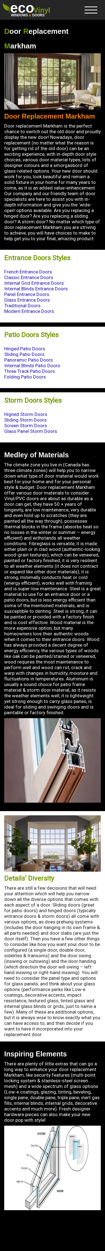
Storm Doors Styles (33, 400)
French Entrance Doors (28, 272)
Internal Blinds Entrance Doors (36, 288)
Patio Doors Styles (31, 335)
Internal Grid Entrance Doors (34, 283)
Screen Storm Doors (25, 425)
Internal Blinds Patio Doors (32, 365)
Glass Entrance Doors (27, 300)
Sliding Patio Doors (24, 354)
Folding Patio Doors (25, 377)
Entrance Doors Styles (37, 258)
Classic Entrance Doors (28, 277)
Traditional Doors (22, 305)
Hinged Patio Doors (24, 348)
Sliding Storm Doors (25, 420)
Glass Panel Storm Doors (30, 431)
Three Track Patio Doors (29, 371)
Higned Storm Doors (25, 414)
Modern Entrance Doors (29, 311)
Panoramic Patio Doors (28, 360)
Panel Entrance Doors (26, 294)
